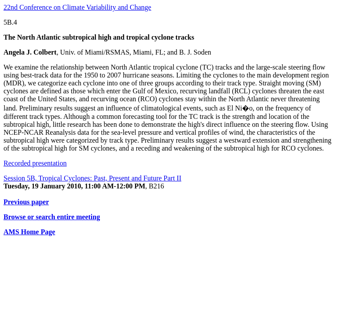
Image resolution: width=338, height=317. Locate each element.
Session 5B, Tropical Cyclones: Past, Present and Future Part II (92, 178)
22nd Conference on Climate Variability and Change (77, 7)
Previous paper (26, 202)
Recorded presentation (35, 163)
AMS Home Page (29, 232)
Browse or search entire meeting (52, 217)
